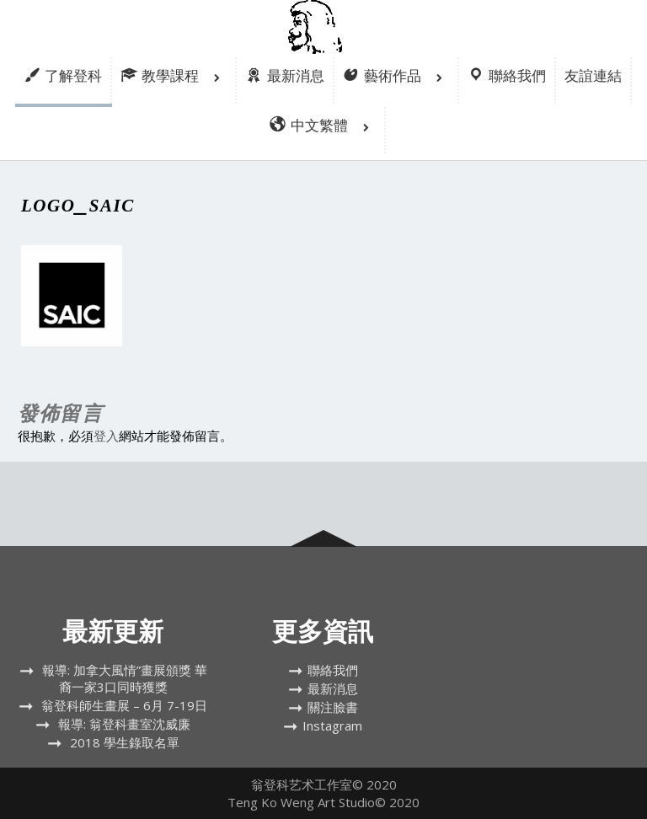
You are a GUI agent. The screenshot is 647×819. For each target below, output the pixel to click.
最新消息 (332, 688)
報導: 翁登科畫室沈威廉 (124, 723)
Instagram (332, 725)
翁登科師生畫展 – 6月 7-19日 (124, 705)
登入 (106, 435)
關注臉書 (332, 707)
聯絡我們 (332, 669)
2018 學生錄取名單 (124, 742)
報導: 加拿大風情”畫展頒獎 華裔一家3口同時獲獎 (124, 678)
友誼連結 (593, 75)
